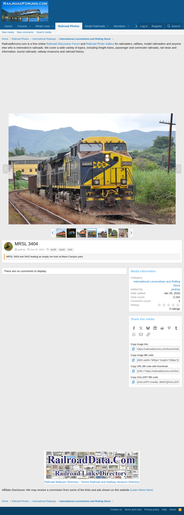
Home (8, 26)
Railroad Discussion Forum (63, 43)
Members (120, 26)
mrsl (70, 249)
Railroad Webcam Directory (61, 481)
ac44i (53, 249)
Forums (22, 26)
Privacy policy (151, 508)
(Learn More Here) (141, 489)
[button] (30, 26)
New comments (25, 32)
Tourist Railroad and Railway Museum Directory (110, 481)
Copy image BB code (142, 355)
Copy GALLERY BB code (144, 376)
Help (164, 508)
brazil (62, 249)
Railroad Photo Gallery (100, 43)
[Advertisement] (92, 83)
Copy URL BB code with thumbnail (149, 365)
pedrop (21, 249)
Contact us (116, 508)
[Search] (173, 26)
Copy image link (139, 344)
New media (8, 32)
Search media (44, 32)
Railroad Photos (68, 26)
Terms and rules (133, 508)
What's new (42, 26)
